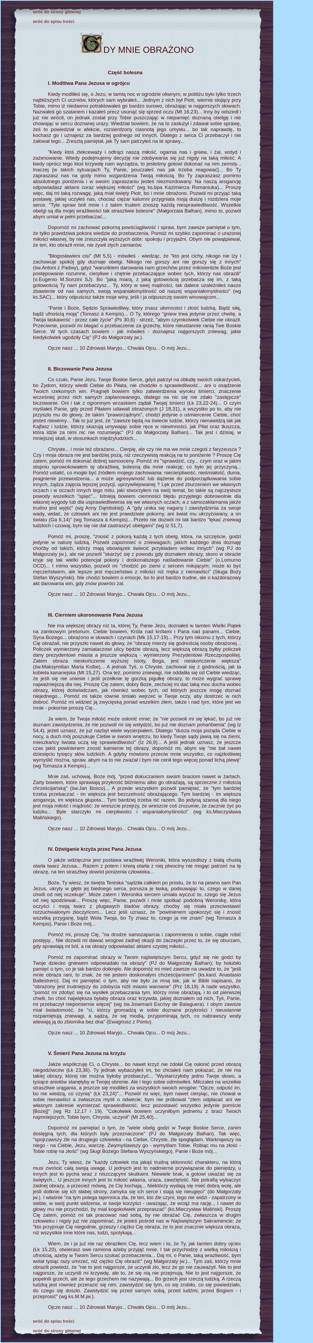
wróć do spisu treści (53, 21)
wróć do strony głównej (57, 12)
